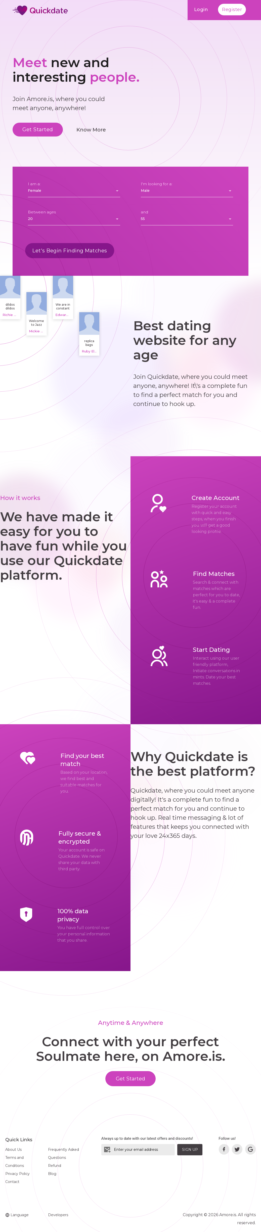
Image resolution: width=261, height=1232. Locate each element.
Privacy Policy (17, 1173)
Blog (52, 1173)
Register (232, 9)
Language (17, 1215)
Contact (12, 1181)
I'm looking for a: (156, 183)
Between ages (42, 212)
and (144, 212)
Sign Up (190, 1149)
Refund (54, 1165)
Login (201, 9)
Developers (58, 1215)
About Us (13, 1149)
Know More (91, 130)
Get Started (37, 129)
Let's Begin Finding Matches (69, 251)
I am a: (34, 183)
